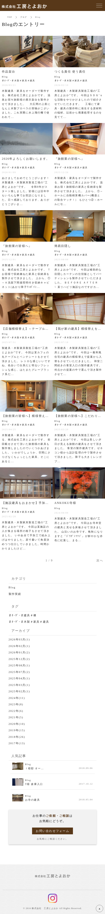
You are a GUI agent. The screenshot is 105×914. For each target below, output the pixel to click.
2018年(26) (17, 736)
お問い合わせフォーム (52, 830)
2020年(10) (17, 723)
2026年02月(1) (19, 646)
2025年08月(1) (19, 665)
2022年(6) (16, 710)
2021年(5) (16, 717)
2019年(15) (17, 730)
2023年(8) (16, 704)
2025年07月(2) (19, 672)
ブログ (23, 17)
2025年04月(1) (19, 678)
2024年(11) (17, 698)
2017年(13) (17, 743)
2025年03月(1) (19, 685)
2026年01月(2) (19, 652)
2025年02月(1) (19, 691)
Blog (12, 587)
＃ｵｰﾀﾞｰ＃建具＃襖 (23, 615)
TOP (9, 17)
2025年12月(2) (19, 659)
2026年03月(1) (19, 639)
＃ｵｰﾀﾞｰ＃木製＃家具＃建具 (29, 621)
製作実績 (15, 594)
